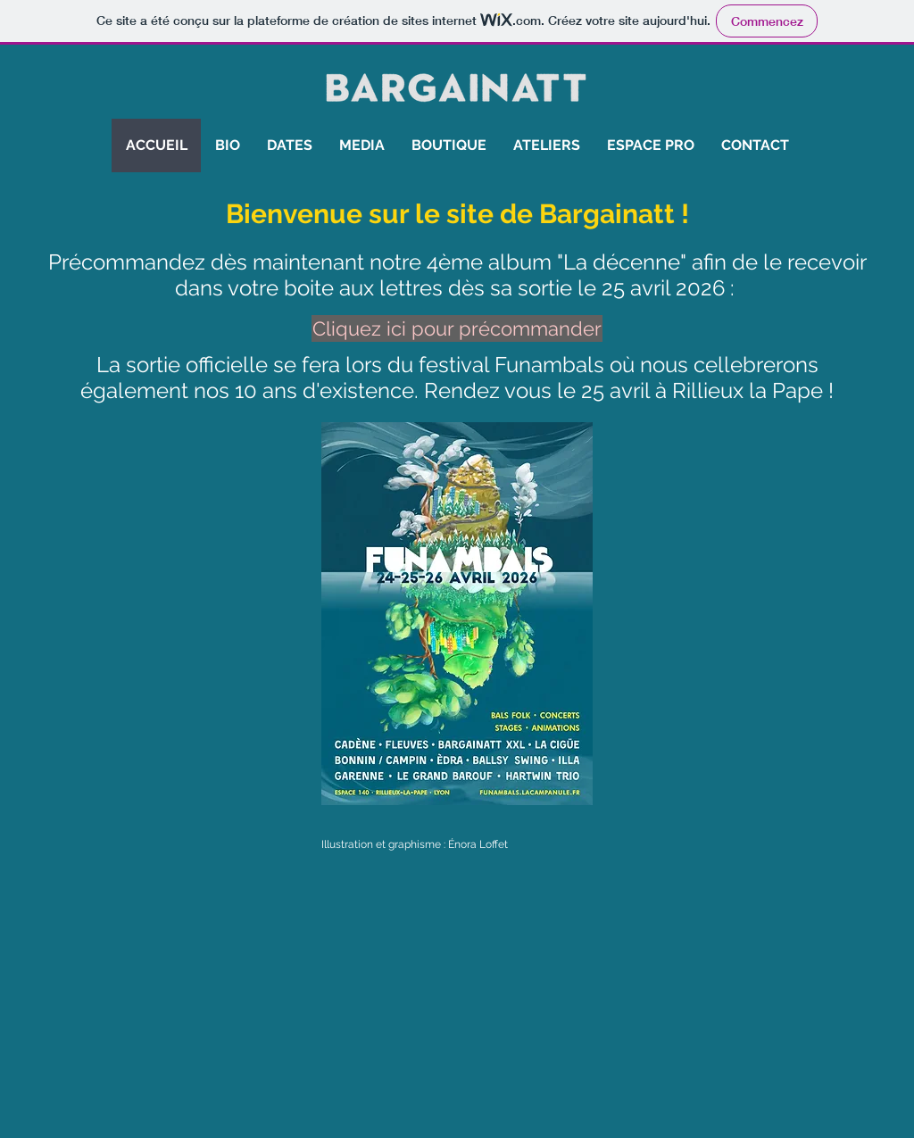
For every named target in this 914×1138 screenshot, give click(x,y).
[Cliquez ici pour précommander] (457, 328)
